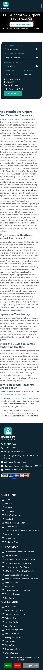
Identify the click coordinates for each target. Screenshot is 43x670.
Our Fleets (8, 511)
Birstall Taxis (9, 606)
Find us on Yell (9, 526)
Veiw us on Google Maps (13, 462)
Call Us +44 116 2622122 (21, 24)
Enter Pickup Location (13, 45)
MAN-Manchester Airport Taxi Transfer (20, 578)
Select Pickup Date (11, 62)
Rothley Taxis (9, 641)
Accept (8, 665)
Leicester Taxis (9, 626)
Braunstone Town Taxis (13, 614)
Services (7, 507)
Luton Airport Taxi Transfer (15, 575)
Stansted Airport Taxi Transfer (16, 590)
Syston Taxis (8, 645)
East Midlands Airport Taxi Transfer (18, 559)
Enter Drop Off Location (14, 53)
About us (7, 503)
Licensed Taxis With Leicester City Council (21, 530)
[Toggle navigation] (38, 6)
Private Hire (8, 586)
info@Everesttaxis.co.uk (20, 398)
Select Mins (28, 71)
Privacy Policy (9, 538)
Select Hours (9, 71)
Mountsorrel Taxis (11, 633)
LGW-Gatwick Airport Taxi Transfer (18, 571)
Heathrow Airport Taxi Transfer (16, 563)
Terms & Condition (11, 534)
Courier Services (10, 555)
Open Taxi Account (11, 515)
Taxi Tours (8, 598)
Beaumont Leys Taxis (12, 610)
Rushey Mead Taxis (11, 637)
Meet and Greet (10, 582)
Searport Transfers (11, 594)
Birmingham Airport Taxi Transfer (18, 551)
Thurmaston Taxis (11, 649)
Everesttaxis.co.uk (9, 413)
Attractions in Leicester (13, 523)
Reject (17, 665)
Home (5, 28)
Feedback (7, 519)
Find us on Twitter (11, 542)
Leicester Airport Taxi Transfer (16, 567)
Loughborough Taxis (12, 630)
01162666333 (16, 394)
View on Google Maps (10, 478)
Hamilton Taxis (10, 622)
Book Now (12, 94)
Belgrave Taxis (9, 618)
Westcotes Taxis (10, 653)
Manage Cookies (31, 665)
